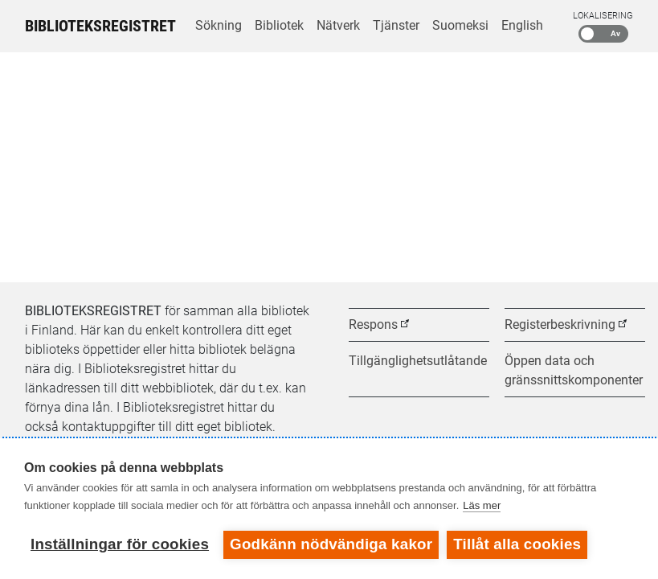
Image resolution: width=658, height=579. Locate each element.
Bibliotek (279, 25)
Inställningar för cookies (120, 544)
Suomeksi (460, 25)
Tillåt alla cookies (517, 544)
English (522, 25)
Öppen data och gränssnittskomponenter (574, 370)
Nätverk (338, 25)
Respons (373, 324)
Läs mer (482, 505)
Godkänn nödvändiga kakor (331, 544)
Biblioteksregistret (100, 25)
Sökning (218, 25)
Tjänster (396, 25)
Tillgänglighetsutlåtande (418, 360)
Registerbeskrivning (560, 324)
